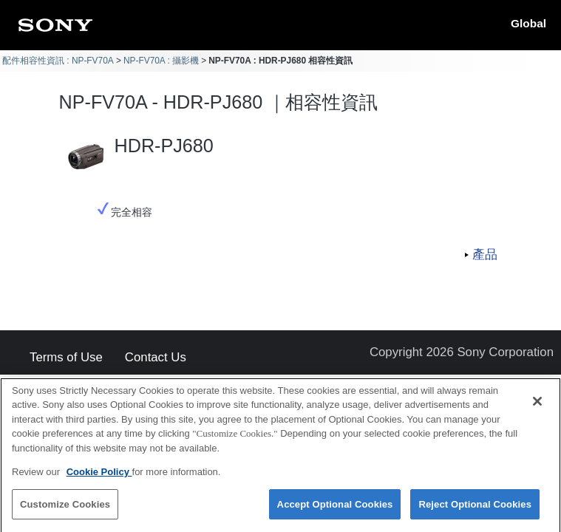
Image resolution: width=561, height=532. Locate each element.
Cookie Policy (99, 476)
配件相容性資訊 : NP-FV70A (58, 60)
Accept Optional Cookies (335, 508)
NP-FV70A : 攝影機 (161, 60)
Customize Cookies (65, 508)
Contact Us (155, 358)
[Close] (537, 405)
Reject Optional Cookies (474, 508)
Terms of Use (66, 358)
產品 (484, 255)
